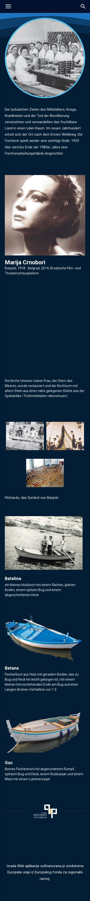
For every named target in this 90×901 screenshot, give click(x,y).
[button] (83, 6)
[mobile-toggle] (8, 6)
